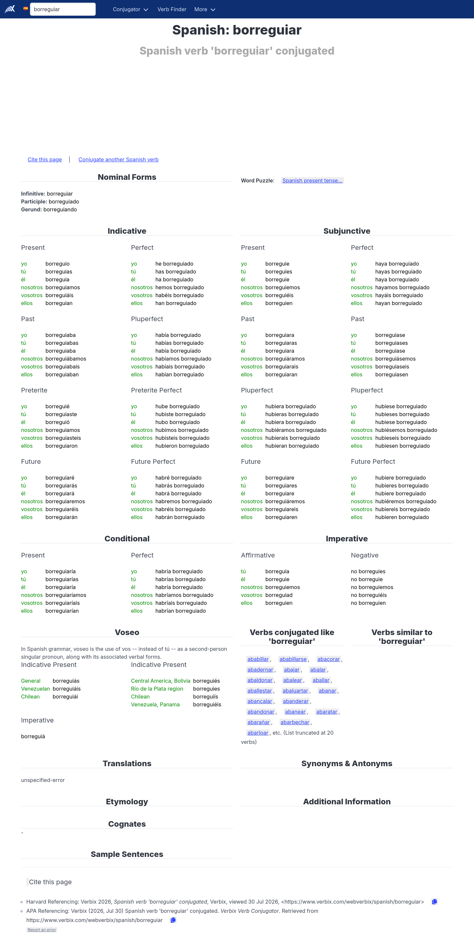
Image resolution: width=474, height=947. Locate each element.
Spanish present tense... (312, 180)
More (201, 9)
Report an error (42, 929)
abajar (292, 669)
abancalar (260, 701)
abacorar (329, 659)
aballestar (260, 690)
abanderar (296, 701)
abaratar (326, 711)
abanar (327, 690)
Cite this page (45, 159)
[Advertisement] (218, 103)
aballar (321, 680)
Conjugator (127, 9)
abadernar (260, 669)
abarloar (258, 732)
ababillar (258, 659)
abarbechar (295, 722)
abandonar (261, 711)
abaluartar (295, 690)
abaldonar (260, 680)
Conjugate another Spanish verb (118, 159)
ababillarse (292, 659)
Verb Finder (171, 9)
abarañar (259, 722)
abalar (318, 669)
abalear (292, 680)
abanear (295, 711)
